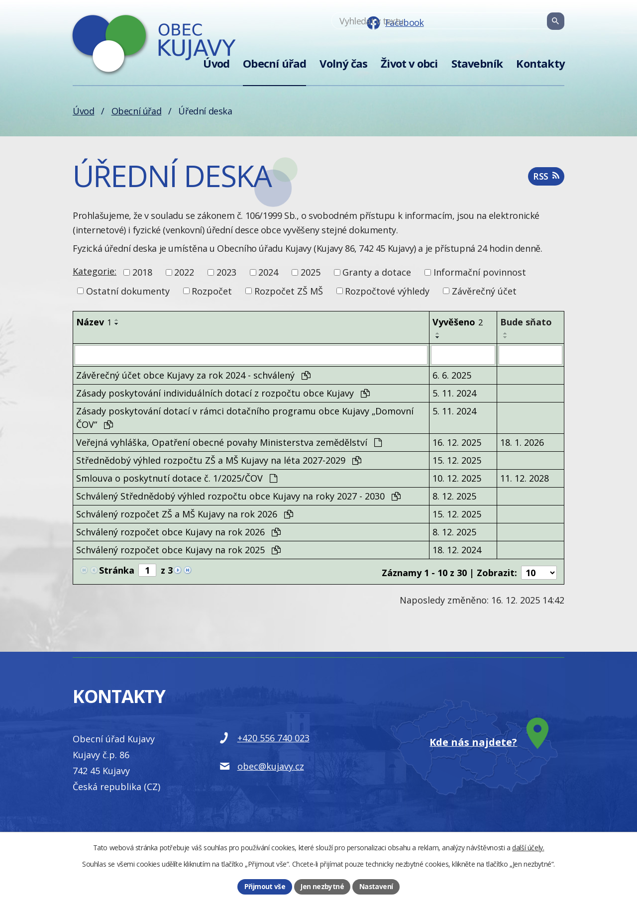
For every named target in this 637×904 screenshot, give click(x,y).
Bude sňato (526, 322)
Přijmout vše (265, 886)
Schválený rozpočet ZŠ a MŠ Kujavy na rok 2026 (184, 513)
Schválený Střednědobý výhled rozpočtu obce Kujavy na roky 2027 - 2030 (238, 496)
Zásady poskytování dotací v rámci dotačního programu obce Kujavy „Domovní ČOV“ (245, 417)
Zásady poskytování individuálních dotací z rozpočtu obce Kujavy (223, 393)
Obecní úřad (274, 63)
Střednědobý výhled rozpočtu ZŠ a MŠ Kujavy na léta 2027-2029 (218, 460)
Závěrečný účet (484, 291)
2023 (226, 272)
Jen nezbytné (322, 886)
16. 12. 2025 (456, 442)
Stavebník (477, 63)
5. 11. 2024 (454, 393)
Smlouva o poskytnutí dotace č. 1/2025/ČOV (176, 478)
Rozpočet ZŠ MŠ (288, 291)
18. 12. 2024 (456, 549)
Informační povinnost (479, 272)
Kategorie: (94, 271)
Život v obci (409, 63)
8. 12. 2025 (454, 496)
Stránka (116, 570)
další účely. (528, 847)
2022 (184, 272)
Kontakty (540, 63)
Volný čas (343, 63)
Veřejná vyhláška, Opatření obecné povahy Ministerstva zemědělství (229, 442)
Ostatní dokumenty (128, 291)
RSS (546, 178)
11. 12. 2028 (524, 478)
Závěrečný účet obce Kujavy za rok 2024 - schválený (193, 375)
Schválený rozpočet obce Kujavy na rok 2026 (178, 531)
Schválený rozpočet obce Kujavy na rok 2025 (178, 549)
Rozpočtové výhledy (387, 291)
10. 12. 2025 (456, 478)
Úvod (216, 63)
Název (93, 322)
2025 (310, 272)
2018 (142, 272)
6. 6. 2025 (451, 375)
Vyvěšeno (457, 322)
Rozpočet (212, 291)
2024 (268, 272)
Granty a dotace (376, 272)
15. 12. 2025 (456, 460)
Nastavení (376, 886)
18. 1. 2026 (522, 442)
